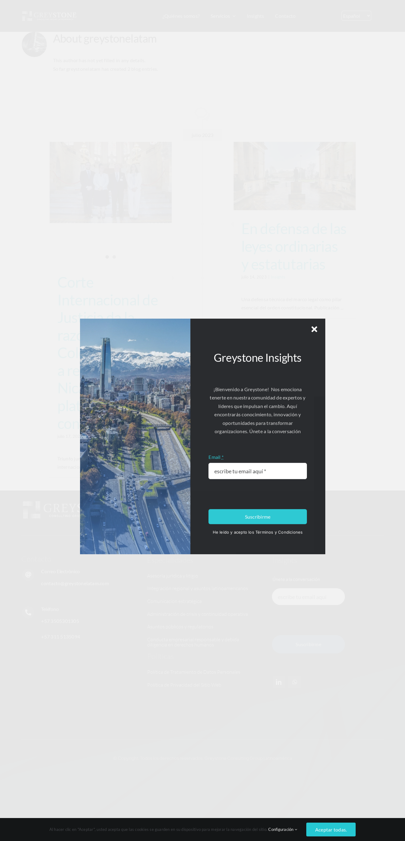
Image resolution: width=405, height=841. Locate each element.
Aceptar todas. (331, 829)
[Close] (314, 582)
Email (216, 710)
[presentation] (255, 748)
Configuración (282, 829)
